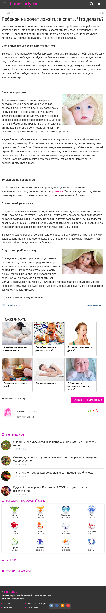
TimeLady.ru (23, 4)
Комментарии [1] (94, 305)
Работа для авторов (37, 603)
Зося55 (20, 411)
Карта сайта (33, 607)
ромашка (57, 191)
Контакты (9, 607)
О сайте (7, 603)
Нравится (11, 305)
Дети (101, 13)
